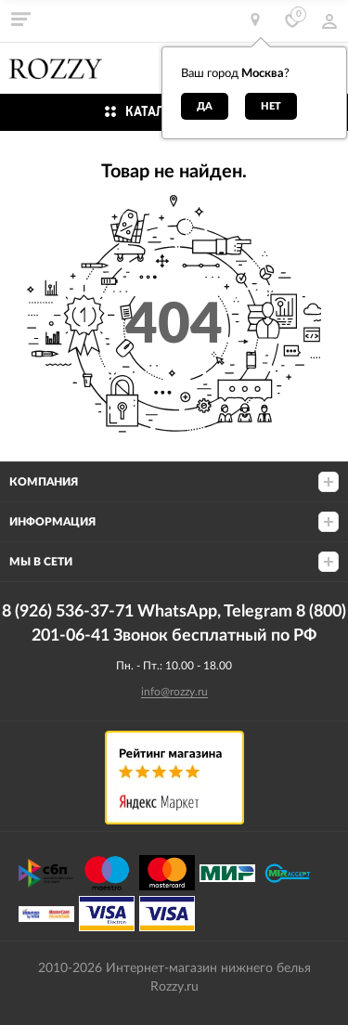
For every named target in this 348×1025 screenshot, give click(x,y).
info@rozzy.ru (174, 691)
